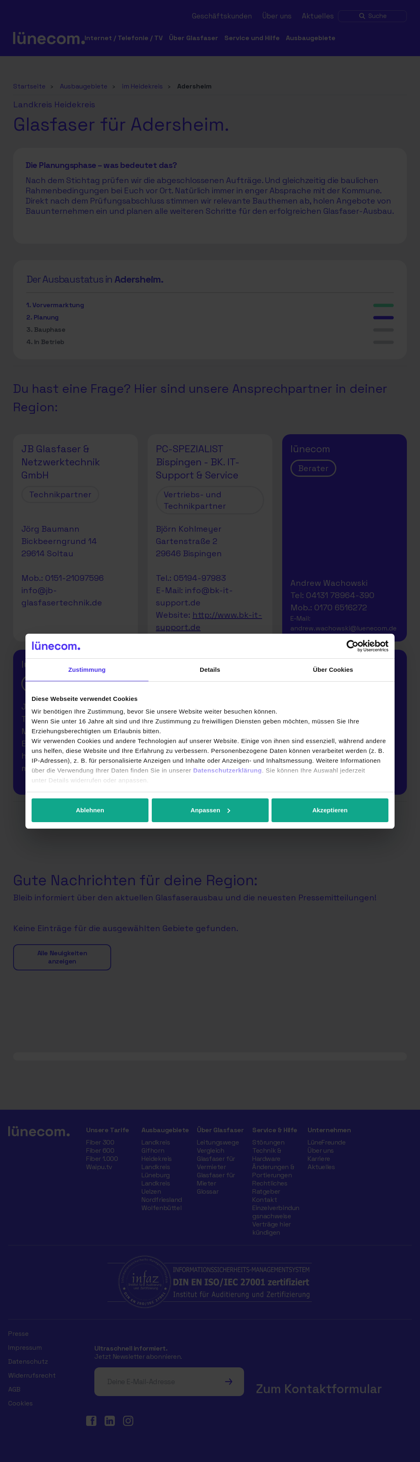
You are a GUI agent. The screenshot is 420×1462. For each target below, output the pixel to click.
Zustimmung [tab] (87, 669)
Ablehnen (90, 810)
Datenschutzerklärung (227, 770)
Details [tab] (210, 669)
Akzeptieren (329, 810)
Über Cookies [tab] (333, 669)
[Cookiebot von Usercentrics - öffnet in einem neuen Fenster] (352, 646)
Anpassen (211, 810)
